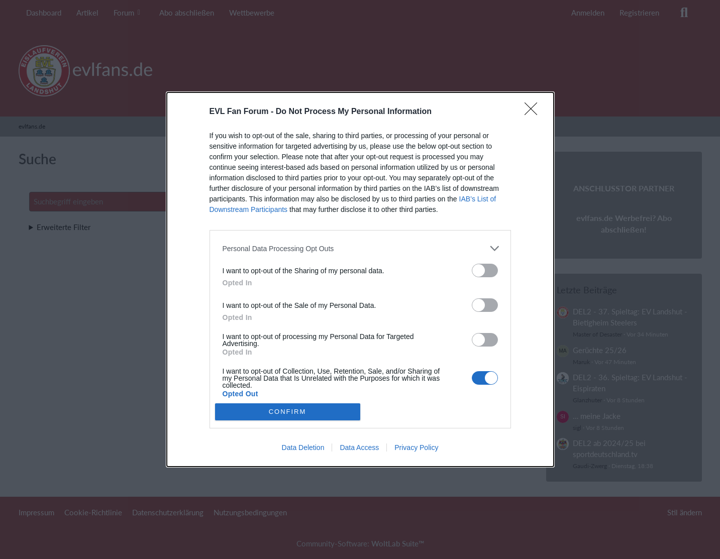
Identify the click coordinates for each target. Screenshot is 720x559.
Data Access (359, 447)
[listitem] (360, 248)
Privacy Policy (416, 447)
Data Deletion (303, 447)
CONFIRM (287, 411)
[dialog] (360, 279)
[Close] (534, 112)
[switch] (485, 270)
